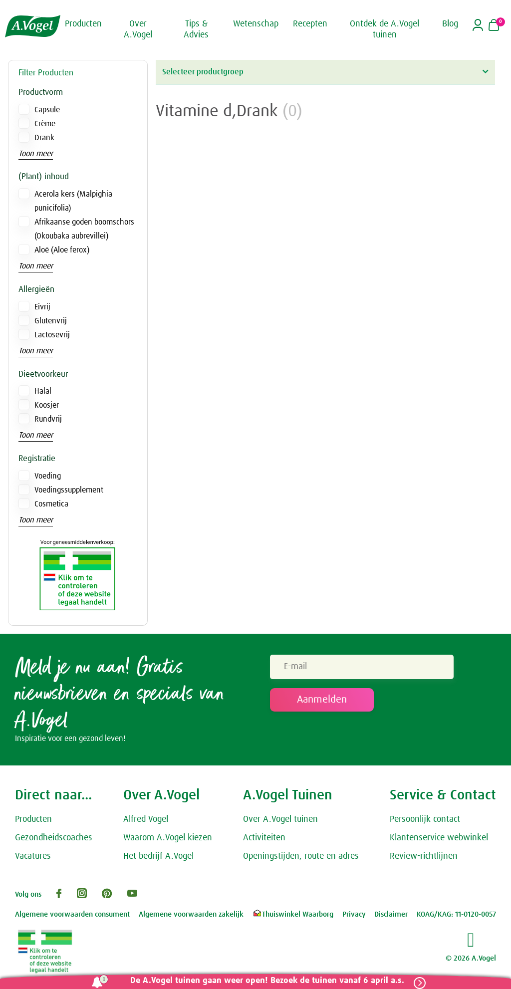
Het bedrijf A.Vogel (158, 857)
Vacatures (33, 857)
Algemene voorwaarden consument (72, 915)
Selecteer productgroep (325, 71)
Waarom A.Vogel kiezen (167, 838)
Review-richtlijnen (424, 857)
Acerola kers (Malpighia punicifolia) (73, 201)
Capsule (47, 110)
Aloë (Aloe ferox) (61, 250)
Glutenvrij (50, 321)
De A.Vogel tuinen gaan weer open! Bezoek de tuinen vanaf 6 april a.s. (265, 981)
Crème (44, 124)
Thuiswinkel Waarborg (292, 915)
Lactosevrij (52, 335)
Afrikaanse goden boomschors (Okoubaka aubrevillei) (84, 229)
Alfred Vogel (145, 820)
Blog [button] (450, 23)
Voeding (47, 476)
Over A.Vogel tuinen (280, 820)
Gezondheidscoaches (53, 838)
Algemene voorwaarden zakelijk (191, 915)
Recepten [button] (310, 23)
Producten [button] (83, 23)
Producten (33, 820)
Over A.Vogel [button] (138, 29)
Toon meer (35, 154)
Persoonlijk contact (425, 820)
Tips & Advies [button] (196, 29)
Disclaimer (391, 915)
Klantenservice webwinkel (439, 838)
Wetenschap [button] (255, 23)
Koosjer (46, 405)
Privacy (354, 915)
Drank (44, 138)
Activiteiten (264, 838)
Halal (42, 391)
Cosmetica (51, 504)
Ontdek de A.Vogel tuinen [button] (384, 29)
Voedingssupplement (68, 490)
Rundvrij (48, 419)
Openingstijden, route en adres (301, 857)
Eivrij (42, 307)
